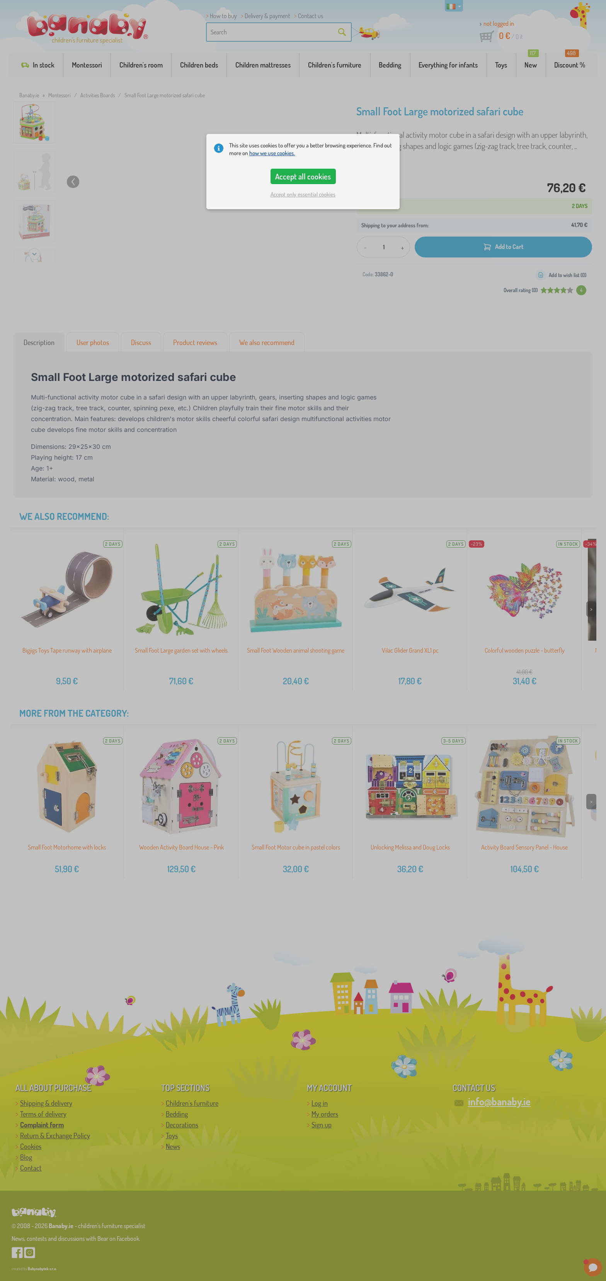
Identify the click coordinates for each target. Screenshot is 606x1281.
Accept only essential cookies (303, 194)
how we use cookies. (272, 153)
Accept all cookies (303, 176)
